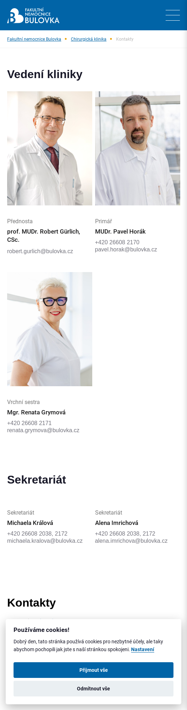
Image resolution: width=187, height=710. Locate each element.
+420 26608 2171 (29, 423)
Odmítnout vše (93, 688)
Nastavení (142, 649)
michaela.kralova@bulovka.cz (45, 541)
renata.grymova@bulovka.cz (43, 430)
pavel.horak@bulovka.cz (126, 249)
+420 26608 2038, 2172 (37, 534)
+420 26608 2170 (117, 242)
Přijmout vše (93, 670)
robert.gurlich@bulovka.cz (40, 251)
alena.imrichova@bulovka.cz (131, 541)
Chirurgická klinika (89, 39)
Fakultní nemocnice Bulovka (34, 39)
